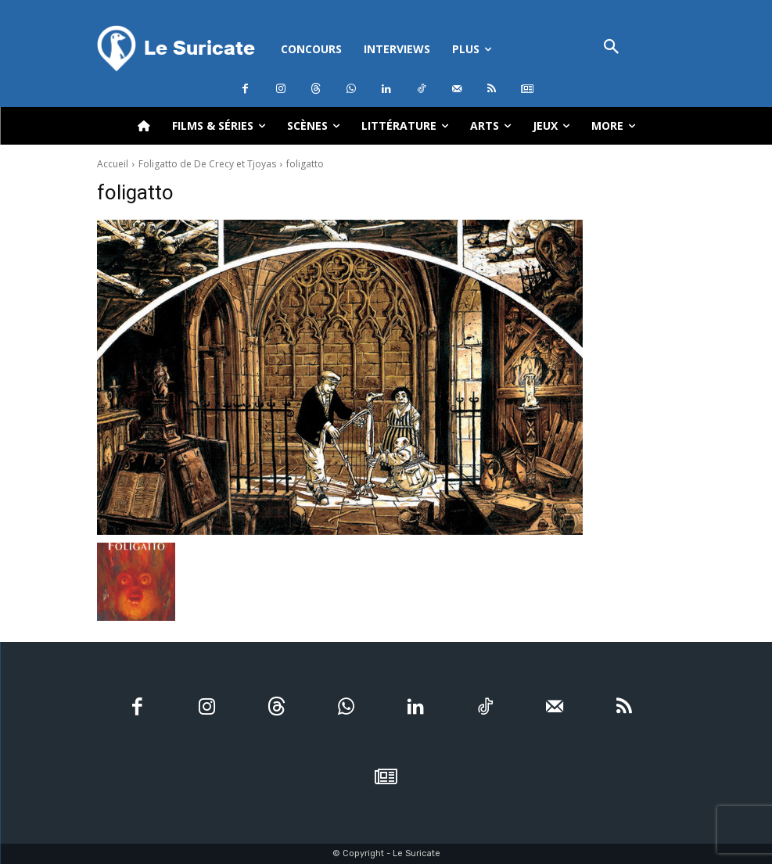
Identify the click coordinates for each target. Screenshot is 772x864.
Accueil (112, 163)
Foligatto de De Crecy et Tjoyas (207, 163)
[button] (612, 48)
